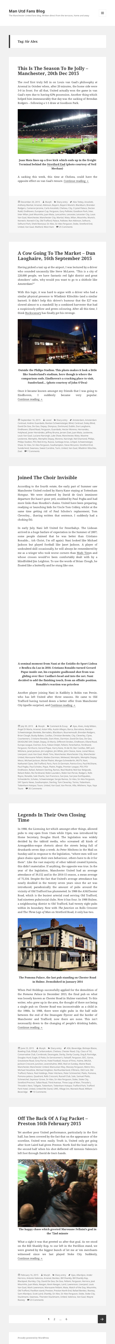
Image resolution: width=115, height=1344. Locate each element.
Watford (39, 226)
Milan (73, 217)
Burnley (32, 1281)
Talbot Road (41, 1082)
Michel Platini (47, 760)
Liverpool (22, 754)
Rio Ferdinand (37, 772)
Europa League (25, 744)
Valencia (72, 1296)
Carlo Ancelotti (51, 208)
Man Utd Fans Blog (27, 11)
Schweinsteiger (85, 441)
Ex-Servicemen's (55, 1057)
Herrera (86, 1281)
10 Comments (39, 1091)
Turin (57, 448)
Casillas (48, 735)
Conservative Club (26, 1054)
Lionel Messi (88, 751)
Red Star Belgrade (82, 769)
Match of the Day (77, 1287)
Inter (90, 211)
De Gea (35, 426)
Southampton (56, 444)
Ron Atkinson (75, 220)
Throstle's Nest (25, 1085)
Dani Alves (54, 738)
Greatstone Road (26, 1060)
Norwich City (33, 220)
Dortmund (63, 426)
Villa (74, 785)
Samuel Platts (83, 1076)
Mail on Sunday (70, 1063)
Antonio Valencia (35, 1278)
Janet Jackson (33, 751)
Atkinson (47, 205)
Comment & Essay (59, 726)
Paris (49, 763)
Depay (43, 426)
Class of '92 (86, 1051)
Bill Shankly (66, 1278)
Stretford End (56, 164)
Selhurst (86, 220)
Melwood (65, 757)
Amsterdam (78, 420)
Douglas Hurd (24, 1057)
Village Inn (64, 1088)
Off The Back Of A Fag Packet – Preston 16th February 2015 (53, 1121)
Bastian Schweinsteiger (56, 423)
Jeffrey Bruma (52, 432)
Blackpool (22, 1281)
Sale (73, 1076)
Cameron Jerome (35, 208)
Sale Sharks (39, 776)
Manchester (33, 217)
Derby (62, 1054)
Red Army (42, 441)
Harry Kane (57, 747)
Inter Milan (23, 214)
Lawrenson (72, 1284)
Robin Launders (53, 772)
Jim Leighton (47, 751)
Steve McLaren (71, 444)
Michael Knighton (44, 1070)
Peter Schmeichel (72, 1073)
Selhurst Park (24, 223)
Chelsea (63, 208)
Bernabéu (47, 732)
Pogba (59, 766)
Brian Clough (24, 735)
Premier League (71, 766)
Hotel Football (54, 1060)
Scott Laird (38, 1293)
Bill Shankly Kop (80, 1278)
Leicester (71, 214)
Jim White (58, 751)
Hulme (80, 1060)
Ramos (56, 769)
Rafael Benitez (80, 1290)
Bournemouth (70, 732)
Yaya (89, 785)
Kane (78, 751)
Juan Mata (49, 214)
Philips (91, 438)
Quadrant (38, 1076)
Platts (84, 1073)
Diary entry (62, 201)
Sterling (53, 782)
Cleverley (80, 735)
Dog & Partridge (88, 1054)
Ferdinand (86, 744)
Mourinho (82, 217)
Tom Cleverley (64, 782)
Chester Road (68, 1051)
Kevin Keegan (53, 1284)
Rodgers (83, 772)
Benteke (37, 732)
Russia (51, 441)
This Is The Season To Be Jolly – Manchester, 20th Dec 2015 (53, 71)
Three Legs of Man (71, 1082)
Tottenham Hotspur (27, 785)
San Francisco (52, 776)
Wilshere (81, 785)
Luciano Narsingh (41, 435)
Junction (39, 1063)
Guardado (56, 429)
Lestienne (87, 432)
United (21, 226)
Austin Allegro (59, 729)
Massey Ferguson (74, 1066)
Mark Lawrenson (35, 1287)
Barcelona (79, 729)
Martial (60, 217)
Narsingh (68, 438)
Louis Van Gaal (25, 435)
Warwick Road (77, 1088)
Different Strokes (65, 741)
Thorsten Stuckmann (49, 1296)
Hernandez (83, 429)
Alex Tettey (78, 201)
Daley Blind (89, 423)
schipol (73, 441)
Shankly (47, 1293)
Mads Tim (83, 553)
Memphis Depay (46, 438)
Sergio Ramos (61, 779)
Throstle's (86, 1082)
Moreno (59, 438)
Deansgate (53, 1054)
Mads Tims (48, 754)
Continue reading (76, 181)
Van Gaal (29, 226)
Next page (102, 1319)
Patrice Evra (76, 763)
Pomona (92, 1073)
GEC (84, 1057)
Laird (63, 1284)
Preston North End (63, 1290)
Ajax (75, 726)
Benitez (56, 1278)
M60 (60, 1063)
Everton (37, 744)
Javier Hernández (36, 432)
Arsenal (38, 205)
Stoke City (83, 1079)
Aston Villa (47, 729)
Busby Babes (37, 735)
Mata (67, 217)
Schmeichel (23, 1079)
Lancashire (60, 214)
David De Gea (24, 426)
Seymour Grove (37, 1079)
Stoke (75, 223)
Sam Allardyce (25, 1293)
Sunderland (23, 448)
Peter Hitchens (55, 1073)
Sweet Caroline (47, 448)
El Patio (42, 1057)
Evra (44, 744)
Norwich (22, 220)
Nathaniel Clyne (25, 763)
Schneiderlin (24, 779)
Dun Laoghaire (83, 426)
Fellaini (64, 744)
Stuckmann (23, 1296)
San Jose (64, 776)
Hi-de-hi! (68, 747)
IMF (88, 747)
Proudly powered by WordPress (33, 1337)
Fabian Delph (53, 744)
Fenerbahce (74, 744)
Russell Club (64, 1076)
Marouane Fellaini (34, 757)
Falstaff (67, 1057)
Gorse (90, 1057)
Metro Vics (89, 1066)
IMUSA (87, 1060)
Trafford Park (79, 1085)
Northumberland (62, 1070)
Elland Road (34, 429)
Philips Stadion (25, 441)
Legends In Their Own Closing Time (52, 817)
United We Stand (44, 1088)
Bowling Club (24, 1051)
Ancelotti (88, 201)
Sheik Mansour (39, 223)
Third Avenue (54, 1082)
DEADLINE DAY (25, 741)
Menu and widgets (102, 16)
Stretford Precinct (26, 1082)
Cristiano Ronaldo (39, 738)
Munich (91, 217)
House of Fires (69, 1060)
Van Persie (66, 785)
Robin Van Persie (69, 772)
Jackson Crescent (26, 1063)
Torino (75, 782)
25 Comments (66, 226)
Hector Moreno (69, 429)
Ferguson (54, 211)
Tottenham (85, 782)
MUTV (79, 760)
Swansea (34, 448)
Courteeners (24, 738)
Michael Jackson (32, 760)
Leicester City (82, 214)
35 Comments (35, 788)
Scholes (34, 779)
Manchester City (48, 217)
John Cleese (69, 751)
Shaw (20, 444)
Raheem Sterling (44, 769)
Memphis (32, 438)
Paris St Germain (61, 763)
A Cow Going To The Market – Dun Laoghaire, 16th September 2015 (56, 255)
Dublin (72, 426)
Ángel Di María (25, 729)
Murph (48, 201)
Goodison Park (80, 211)
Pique (45, 766)
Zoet (20, 451)
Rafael (32, 769)
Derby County (72, 1054)
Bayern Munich (67, 205)
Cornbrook (41, 1054)
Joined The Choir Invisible (47, 477)
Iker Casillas (79, 747)
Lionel (48, 420)
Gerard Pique (44, 747)
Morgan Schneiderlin (65, 760)
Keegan (42, 1284)
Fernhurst (32, 747)
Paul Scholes (36, 766)
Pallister (64, 220)
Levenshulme (50, 1063)
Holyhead (22, 432)
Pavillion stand (37, 1290)
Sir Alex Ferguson (63, 223)
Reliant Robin (24, 772)
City (70, 208)
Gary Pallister (66, 211)
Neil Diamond (80, 438)
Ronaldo (28, 776)
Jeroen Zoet (65, 432)
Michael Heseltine (26, 1070)
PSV (34, 441)
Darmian (64, 738)
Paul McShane (89, 763)
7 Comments (33, 451)
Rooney (91, 1290)
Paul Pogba (23, 766)
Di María (51, 741)
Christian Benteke (62, 735)
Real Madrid (66, 769)
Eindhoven (29, 211)
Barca (70, 729)
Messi (20, 760)
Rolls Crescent (51, 1076)
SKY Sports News (26, 782)
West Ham (49, 226)
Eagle (35, 1057)
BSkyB (34, 1051)
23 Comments (37, 1299)
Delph (36, 741)
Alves (80, 726)
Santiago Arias (62, 441)
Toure (40, 785)
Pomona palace (25, 1076)
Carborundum (45, 1051)
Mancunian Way (57, 1066)
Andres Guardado (35, 423)
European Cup (41, 211)
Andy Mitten (90, 726)
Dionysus (52, 426)
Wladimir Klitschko (87, 448)
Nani (85, 760)
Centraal (79, 423)
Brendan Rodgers (86, 732)
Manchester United (39, 1066)
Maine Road (85, 1063)
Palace (56, 220)
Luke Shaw (56, 435)
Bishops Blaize (90, 1048)
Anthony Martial (25, 205)
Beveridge (76, 1048)
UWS (56, 1088)
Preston (49, 1290)
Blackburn (80, 205)
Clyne (89, 735)
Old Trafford (46, 220)
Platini (52, 766)
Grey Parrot (40, 1060)
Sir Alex (50, 223)
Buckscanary (33, 313)
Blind (71, 423)
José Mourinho (36, 214)
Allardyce (80, 1274)
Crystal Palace (80, 208)
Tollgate (37, 1085)
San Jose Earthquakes (79, 776)
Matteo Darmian (52, 757)
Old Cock (84, 1070)
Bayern (55, 205)
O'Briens (75, 1070)
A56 (69, 1048)
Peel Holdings (40, 1073)
